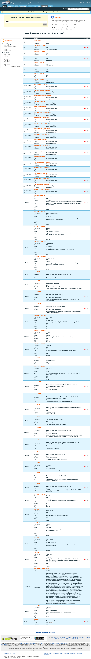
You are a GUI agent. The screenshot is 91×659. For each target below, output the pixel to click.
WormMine (66, 653)
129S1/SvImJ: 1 (7, 54)
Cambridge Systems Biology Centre (58, 643)
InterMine (41, 643)
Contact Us (88, 1)
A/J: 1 (5, 55)
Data (35, 6)
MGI (21, 643)
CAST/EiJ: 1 (7, 64)
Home (4, 6)
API (39, 6)
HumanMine (46, 654)
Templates (10, 6)
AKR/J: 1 (6, 56)
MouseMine (56, 653)
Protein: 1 (6, 49)
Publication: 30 (7, 45)
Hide (88, 12)
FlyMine (50, 653)
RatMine (61, 653)
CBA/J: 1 (6, 65)
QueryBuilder (23, 6)
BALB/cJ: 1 (6, 58)
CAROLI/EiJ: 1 (7, 63)
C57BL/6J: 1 (7, 60)
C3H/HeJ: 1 (6, 59)
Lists (16, 6)
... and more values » (15, 66)
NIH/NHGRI (4, 644)
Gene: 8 (6, 48)
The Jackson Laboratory (29, 643)
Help (80, 1)
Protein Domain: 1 (8, 50)
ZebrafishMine (79, 653)
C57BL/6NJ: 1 (7, 61)
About (83, 1)
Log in (76, 1)
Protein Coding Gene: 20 (10, 46)
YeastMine (72, 653)
